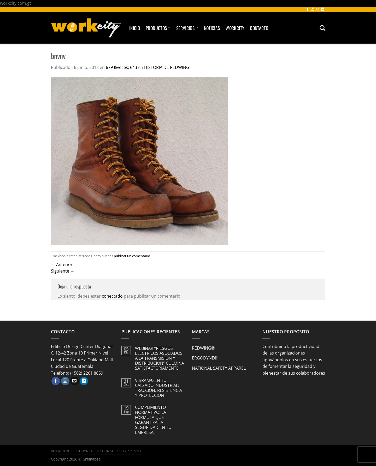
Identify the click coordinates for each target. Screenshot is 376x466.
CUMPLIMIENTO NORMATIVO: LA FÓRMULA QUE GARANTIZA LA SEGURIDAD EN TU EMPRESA (153, 420)
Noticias (212, 28)
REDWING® (203, 348)
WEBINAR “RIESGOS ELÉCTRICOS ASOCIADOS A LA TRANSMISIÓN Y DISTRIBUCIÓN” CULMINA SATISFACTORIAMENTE (159, 358)
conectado (112, 296)
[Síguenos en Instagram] (312, 9)
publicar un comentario (132, 255)
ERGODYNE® (205, 358)
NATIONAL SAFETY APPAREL (219, 368)
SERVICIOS (187, 28)
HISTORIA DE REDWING (166, 67)
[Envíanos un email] (317, 9)
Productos (158, 28)
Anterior (62, 264)
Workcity (235, 28)
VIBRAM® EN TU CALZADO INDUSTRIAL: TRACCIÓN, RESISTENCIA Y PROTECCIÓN (158, 388)
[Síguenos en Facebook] (307, 9)
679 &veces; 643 (121, 67)
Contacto (259, 28)
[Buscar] (322, 28)
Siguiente (62, 271)
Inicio (134, 28)
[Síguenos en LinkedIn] (322, 9)
